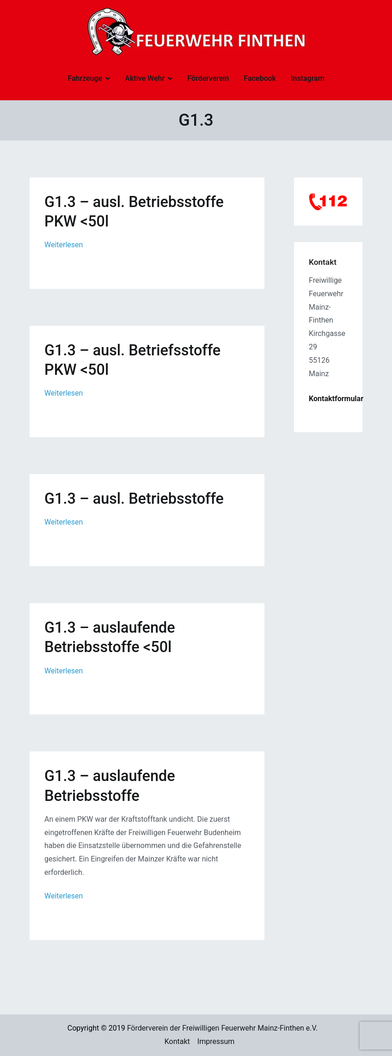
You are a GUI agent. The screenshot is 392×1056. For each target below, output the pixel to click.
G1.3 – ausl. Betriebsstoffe (134, 498)
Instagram (308, 78)
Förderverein (208, 78)
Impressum (216, 1041)
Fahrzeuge (84, 78)
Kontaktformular (336, 398)
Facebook (260, 78)
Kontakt (177, 1041)
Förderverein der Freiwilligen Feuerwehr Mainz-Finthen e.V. (222, 1028)
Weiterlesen (63, 244)
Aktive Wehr (145, 78)
